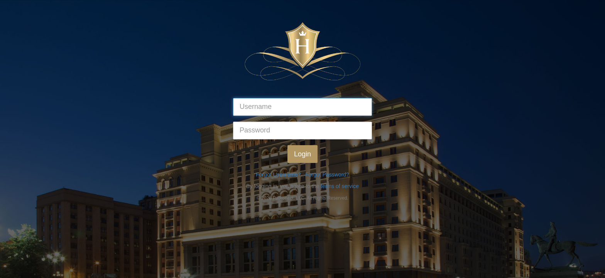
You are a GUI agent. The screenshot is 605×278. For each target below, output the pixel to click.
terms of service (340, 186)
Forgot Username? (278, 174)
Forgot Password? (327, 174)
